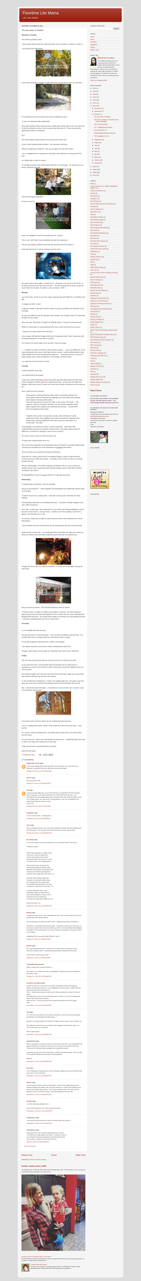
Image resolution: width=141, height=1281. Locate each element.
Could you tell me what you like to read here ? (36, 1256)
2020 (94, 88)
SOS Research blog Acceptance (101, 340)
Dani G (29, 778)
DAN (92, 214)
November (98, 111)
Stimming (93, 347)
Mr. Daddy (30, 839)
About (92, 39)
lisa (28, 790)
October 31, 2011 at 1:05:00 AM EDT (39, 958)
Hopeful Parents (95, 257)
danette (29, 1101)
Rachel (29, 912)
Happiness (93, 44)
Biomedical (94, 196)
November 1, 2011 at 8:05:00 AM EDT (39, 1005)
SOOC (92, 325)
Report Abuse (96, 390)
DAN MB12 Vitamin (96, 217)
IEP (91, 262)
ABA (91, 183)
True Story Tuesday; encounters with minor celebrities (106, 120)
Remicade (93, 306)
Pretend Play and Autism (39, 1264)
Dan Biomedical (95, 222)
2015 (94, 94)
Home (54, 1155)
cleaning (93, 206)
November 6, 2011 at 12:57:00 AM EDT (39, 1111)
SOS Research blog (96, 337)
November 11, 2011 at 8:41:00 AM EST (39, 1123)
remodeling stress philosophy (100, 309)
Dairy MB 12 (94, 212)
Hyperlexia (93, 259)
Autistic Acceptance (96, 190)
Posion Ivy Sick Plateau (98, 290)
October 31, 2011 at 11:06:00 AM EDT (39, 976)
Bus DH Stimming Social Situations (101, 204)
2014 (94, 97)
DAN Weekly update (97, 220)
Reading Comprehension (98, 298)
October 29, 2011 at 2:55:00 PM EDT (39, 783)
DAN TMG (93, 230)
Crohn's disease (95, 209)
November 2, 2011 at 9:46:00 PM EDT (39, 1061)
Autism (92, 47)
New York (93, 270)
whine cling (94, 385)
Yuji (28, 1012)
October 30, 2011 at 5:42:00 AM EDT (39, 818)
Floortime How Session (98, 241)
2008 (94, 172)
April (96, 154)
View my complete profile (98, 80)
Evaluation (93, 235)
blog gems (93, 198)
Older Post (80, 1155)
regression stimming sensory (99, 303)
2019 (94, 91)
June (96, 148)
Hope (92, 254)
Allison (29, 1082)
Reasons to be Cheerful (98, 301)
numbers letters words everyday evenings (104, 272)
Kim (28, 1068)
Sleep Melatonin (95, 322)
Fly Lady (93, 243)
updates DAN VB (96, 366)
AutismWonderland (33, 964)
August (96, 142)
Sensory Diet (94, 317)
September (98, 140)
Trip (91, 361)
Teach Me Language (97, 353)
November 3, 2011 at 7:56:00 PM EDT (39, 1094)
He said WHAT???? (100, 130)
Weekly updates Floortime (99, 382)
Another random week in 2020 (33, 1166)
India (92, 265)
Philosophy (94, 282)
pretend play (94, 293)
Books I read (94, 50)
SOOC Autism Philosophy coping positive (104, 330)
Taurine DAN (94, 350)
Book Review (94, 201)
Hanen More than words (98, 249)
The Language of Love (101, 136)
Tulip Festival (94, 363)
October (97, 114)
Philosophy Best (95, 285)
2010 (94, 166)
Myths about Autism (96, 267)
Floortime (93, 42)
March (96, 157)
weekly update (95, 379)
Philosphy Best (95, 288)
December (98, 108)
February (97, 160)
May (96, 151)
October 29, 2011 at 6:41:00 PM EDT (39, 806)
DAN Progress (95, 225)
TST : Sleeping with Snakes (103, 127)
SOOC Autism (95, 327)
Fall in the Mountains (101, 124)
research (46, 380)
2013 (94, 100)
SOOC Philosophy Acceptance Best (102, 334)
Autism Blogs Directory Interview (104, 133)
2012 (94, 103)
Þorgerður (30, 813)
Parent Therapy (95, 280)
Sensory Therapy (96, 319)
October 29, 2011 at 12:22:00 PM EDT (39, 771)
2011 (94, 106)
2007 (94, 175)
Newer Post (26, 1155)
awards (92, 193)
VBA (91, 371)
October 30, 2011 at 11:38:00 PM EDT (39, 833)
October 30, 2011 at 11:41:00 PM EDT (39, 906)
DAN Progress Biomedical (99, 227)
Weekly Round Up (96, 377)
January (97, 163)
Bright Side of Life (33, 763)
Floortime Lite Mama (41, 13)
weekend (93, 374)
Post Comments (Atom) (38, 1159)
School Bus (94, 311)
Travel (92, 358)
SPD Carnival (94, 345)
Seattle (92, 314)
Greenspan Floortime (97, 246)
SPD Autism (94, 342)
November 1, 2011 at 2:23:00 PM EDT (39, 1034)
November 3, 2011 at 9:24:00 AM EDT (39, 1076)
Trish (28, 825)
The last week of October (102, 117)
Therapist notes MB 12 (97, 355)
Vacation (93, 369)
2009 (94, 169)
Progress (93, 295)
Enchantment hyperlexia (98, 233)
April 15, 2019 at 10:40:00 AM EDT (38, 1142)
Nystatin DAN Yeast (96, 277)
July (95, 145)
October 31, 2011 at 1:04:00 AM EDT (39, 939)
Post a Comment (29, 1146)
